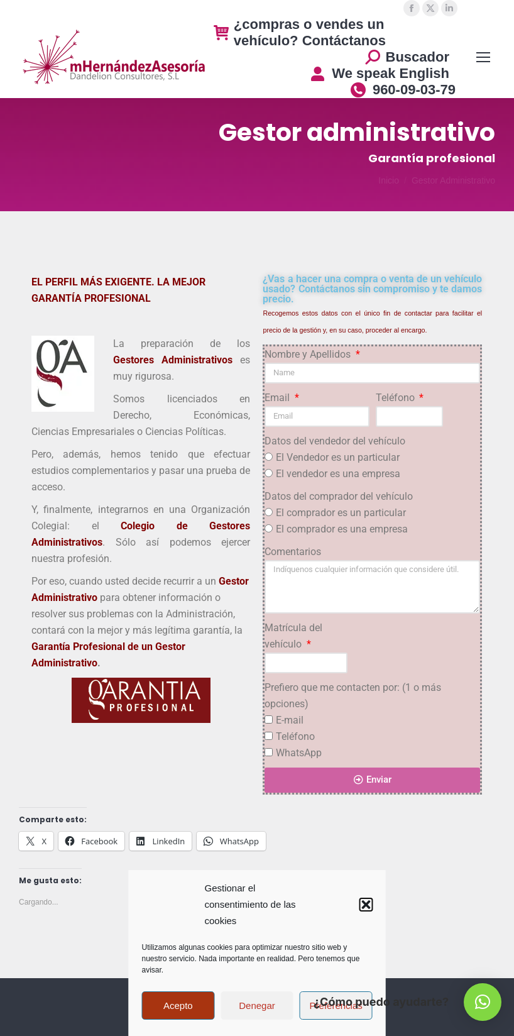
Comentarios (293, 552)
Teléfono (396, 398)
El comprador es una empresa (342, 529)
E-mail (289, 720)
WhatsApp (299, 753)
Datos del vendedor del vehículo (335, 441)
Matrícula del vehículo (293, 636)
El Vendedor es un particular (338, 457)
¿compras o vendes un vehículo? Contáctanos (300, 32)
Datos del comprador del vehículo (339, 496)
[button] (366, 904)
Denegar (257, 1005)
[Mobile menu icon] (483, 57)
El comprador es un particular (341, 513)
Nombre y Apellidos (309, 354)
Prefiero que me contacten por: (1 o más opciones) (353, 695)
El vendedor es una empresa (338, 474)
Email (278, 398)
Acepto (178, 1005)
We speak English (379, 73)
